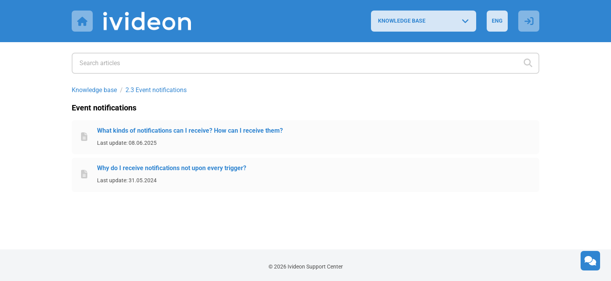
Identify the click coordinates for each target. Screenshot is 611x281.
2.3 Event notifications (156, 90)
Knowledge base (94, 90)
